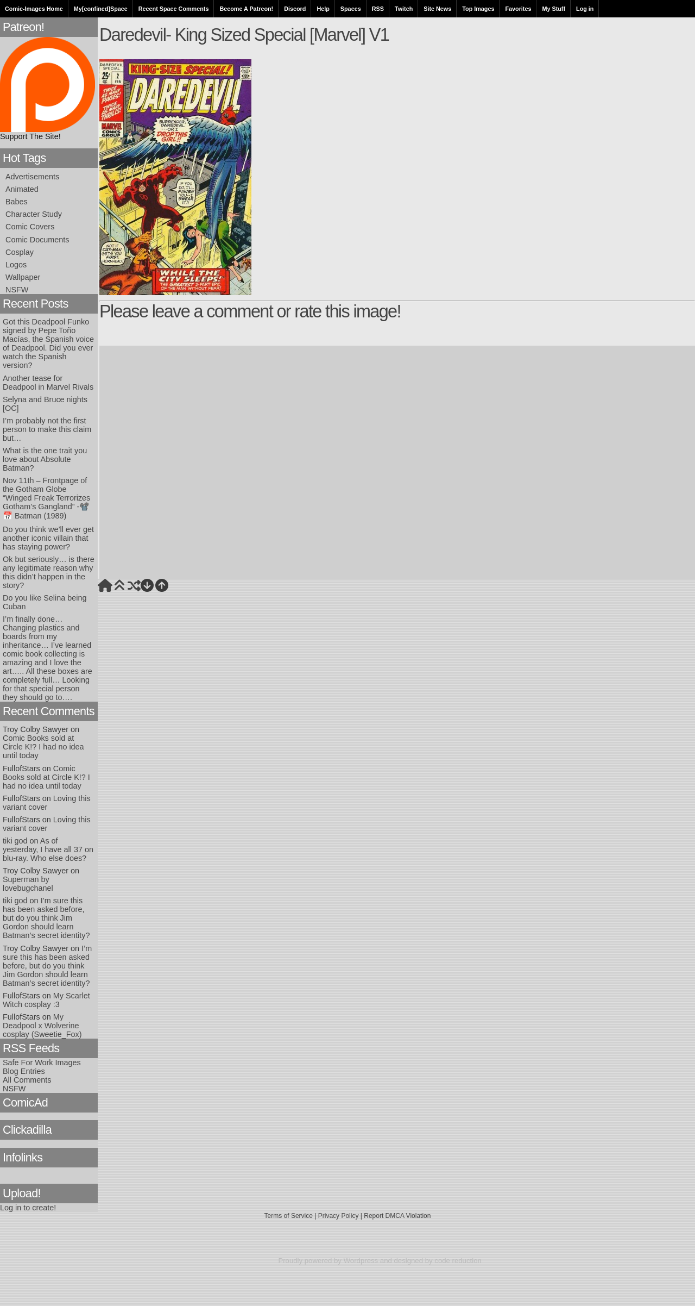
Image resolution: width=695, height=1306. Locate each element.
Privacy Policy (338, 1216)
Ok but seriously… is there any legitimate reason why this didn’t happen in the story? (48, 572)
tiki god (15, 840)
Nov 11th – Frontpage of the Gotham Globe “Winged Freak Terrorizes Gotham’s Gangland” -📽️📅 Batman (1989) (46, 498)
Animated (22, 189)
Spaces (350, 8)
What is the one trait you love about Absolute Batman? (45, 459)
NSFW (16, 289)
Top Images (478, 8)
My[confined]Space (101, 8)
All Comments (27, 1080)
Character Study (33, 214)
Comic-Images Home (34, 8)
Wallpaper (22, 277)
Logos (16, 264)
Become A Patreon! (246, 8)
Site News (437, 8)
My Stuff (553, 8)
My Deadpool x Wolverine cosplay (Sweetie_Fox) (42, 1026)
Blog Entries (24, 1071)
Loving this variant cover (47, 802)
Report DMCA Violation (397, 1216)
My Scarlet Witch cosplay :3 (46, 1000)
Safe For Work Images (42, 1062)
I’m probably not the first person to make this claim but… (47, 429)
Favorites (518, 8)
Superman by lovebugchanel (28, 883)
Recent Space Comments (173, 8)
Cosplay (19, 252)
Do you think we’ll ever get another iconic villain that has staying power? (48, 538)
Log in (584, 8)
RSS (378, 8)
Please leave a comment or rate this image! (250, 311)
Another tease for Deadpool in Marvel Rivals (48, 382)
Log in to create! (28, 1207)
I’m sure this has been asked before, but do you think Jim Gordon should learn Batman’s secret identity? (46, 918)
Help (323, 8)
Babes (16, 201)
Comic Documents (37, 239)
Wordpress (361, 1261)
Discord (295, 8)
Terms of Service (288, 1216)
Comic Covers (29, 226)
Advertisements (32, 176)
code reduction (458, 1261)
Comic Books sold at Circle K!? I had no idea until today (43, 747)
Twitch (404, 8)
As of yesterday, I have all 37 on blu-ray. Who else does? (48, 849)
